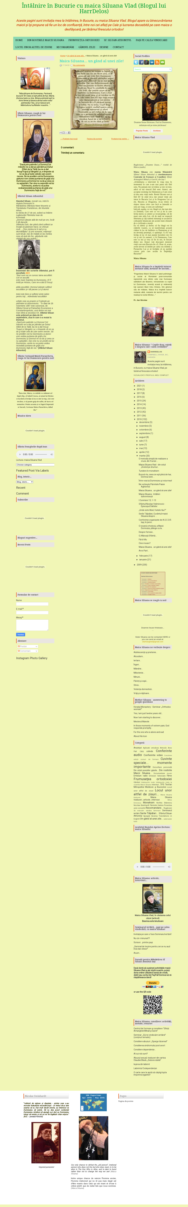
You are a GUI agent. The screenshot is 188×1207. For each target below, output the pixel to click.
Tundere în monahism (149, 471)
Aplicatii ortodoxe (151, 749)
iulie (141, 441)
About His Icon (140, 737)
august (142, 437)
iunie (141, 444)
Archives (157, 131)
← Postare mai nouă (68, 139)
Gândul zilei (86, 47)
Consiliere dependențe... (145, 1050)
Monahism (149, 803)
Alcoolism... (139, 657)
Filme (169, 777)
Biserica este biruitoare (152, 922)
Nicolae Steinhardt (141, 806)
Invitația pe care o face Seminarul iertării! (152, 935)
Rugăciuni (168, 809)
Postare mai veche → (120, 139)
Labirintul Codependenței (145, 1069)
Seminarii (157, 812)
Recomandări (65, 47)
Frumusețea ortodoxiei (84, 40)
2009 (139, 565)
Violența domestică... (143, 690)
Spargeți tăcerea (150, 817)
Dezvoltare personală (162, 768)
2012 (139, 412)
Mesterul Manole (141, 722)
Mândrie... (138, 670)
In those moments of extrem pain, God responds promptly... (151, 727)
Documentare (159, 774)
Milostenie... (139, 674)
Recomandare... (154, 808)
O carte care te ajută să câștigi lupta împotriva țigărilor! (150, 1074)
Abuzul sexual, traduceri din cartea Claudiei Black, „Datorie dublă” (150, 1060)
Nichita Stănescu (164, 804)
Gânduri (137, 783)
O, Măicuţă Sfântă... (148, 536)
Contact (118, 47)
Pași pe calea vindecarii (151, 40)
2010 (139, 419)
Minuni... (137, 678)
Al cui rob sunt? (141, 1055)
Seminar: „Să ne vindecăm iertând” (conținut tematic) (150, 1037)
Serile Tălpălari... (149, 814)
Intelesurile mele (148, 783)
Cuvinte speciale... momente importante (153, 764)
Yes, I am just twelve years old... (148, 714)
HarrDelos (156, 352)
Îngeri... (137, 665)
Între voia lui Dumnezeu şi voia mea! (155, 480)
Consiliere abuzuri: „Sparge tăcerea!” (150, 1042)
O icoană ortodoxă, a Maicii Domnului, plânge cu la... (151, 527)
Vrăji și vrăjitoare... (142, 694)
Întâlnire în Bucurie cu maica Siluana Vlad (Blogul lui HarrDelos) (94, 8)
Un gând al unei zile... (76, 56)
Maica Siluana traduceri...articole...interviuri (153, 799)
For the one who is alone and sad (149, 733)
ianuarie (143, 559)
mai (141, 448)
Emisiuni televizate (157, 777)
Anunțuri (138, 749)
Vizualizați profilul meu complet (151, 375)
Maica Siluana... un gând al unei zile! (91, 61)
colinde (149, 752)
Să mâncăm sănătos (143, 812)
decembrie (144, 422)
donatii (169, 774)
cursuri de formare (149, 760)
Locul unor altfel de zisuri (33, 47)
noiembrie (144, 426)
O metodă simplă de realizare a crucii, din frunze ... (153, 459)
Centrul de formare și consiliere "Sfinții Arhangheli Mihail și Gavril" (151, 1030)
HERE (165, 638)
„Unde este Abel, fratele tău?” (152, 510)
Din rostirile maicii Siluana (45, 40)
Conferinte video (153, 756)
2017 (139, 393)
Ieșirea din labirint (142, 1065)
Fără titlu (143, 539)
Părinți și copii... (141, 682)
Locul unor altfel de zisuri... (153, 793)
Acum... (137, 954)
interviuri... (156, 786)
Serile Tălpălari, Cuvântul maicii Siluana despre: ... (153, 515)
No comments (79, 65)
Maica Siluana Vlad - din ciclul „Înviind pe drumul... (152, 465)
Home (19, 40)
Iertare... (137, 661)
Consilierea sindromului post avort (149, 1046)
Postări (22, 646)
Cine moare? (145, 543)
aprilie (142, 452)
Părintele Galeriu (156, 806)
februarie (143, 556)
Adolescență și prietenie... (145, 653)
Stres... (137, 686)
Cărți (142, 752)
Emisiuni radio (141, 777)
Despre (104, 47)
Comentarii (24, 651)
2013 (139, 408)
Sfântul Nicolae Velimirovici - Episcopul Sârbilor (152, 505)
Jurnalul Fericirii (35, 1117)
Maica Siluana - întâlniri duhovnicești (149, 495)
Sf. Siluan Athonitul (117, 40)
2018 (139, 389)
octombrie (144, 429)
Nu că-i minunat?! (142, 939)
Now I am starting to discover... (148, 718)
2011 (139, 415)
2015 (139, 401)
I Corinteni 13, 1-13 (147, 500)
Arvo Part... (144, 550)
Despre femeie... (146, 532)
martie (142, 456)
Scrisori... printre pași (143, 943)
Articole (163, 749)
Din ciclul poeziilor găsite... (146, 771)
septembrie (144, 433)
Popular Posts (142, 131)
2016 (139, 397)
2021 (139, 386)
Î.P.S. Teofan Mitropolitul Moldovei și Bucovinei (153, 786)
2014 (139, 404)
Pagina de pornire (94, 139)
